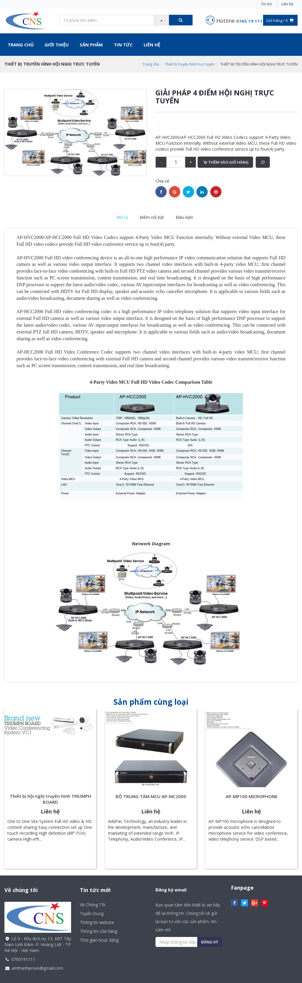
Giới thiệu (57, 45)
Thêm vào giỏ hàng (225, 162)
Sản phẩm (91, 45)
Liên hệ (287, 3)
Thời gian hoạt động (99, 940)
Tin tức (266, 3)
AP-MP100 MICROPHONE (252, 796)
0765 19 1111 (250, 21)
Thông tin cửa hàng (98, 931)
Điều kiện (184, 217)
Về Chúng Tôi (92, 904)
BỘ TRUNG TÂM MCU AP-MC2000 (151, 796)
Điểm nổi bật (152, 217)
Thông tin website (97, 922)
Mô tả (122, 217)
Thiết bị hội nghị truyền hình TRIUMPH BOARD (50, 799)
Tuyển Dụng (92, 913)
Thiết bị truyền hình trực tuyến (189, 64)
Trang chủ (21, 45)
